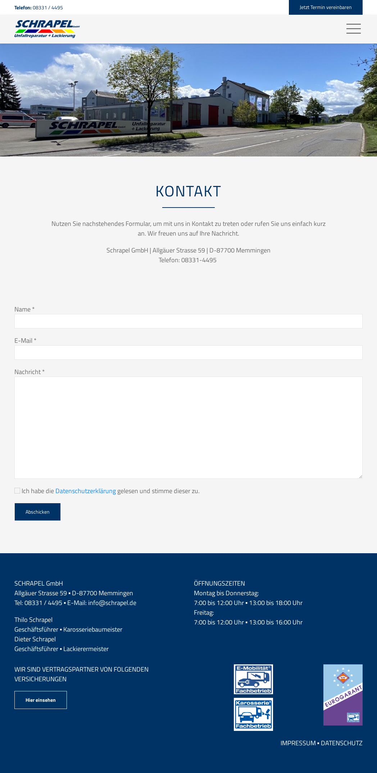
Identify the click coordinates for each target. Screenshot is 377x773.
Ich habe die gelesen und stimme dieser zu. (107, 491)
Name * (24, 309)
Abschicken (38, 511)
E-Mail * (25, 340)
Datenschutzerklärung (85, 491)
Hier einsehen (41, 700)
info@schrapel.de (112, 603)
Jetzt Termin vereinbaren (326, 7)
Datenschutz (342, 743)
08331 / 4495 (43, 603)
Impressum (298, 743)
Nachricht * (29, 372)
